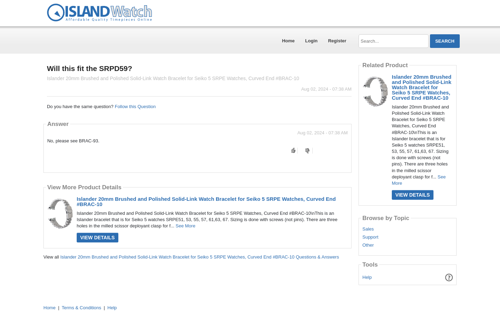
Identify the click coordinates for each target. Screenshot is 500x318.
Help (367, 277)
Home (288, 40)
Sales (368, 229)
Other (368, 245)
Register (337, 40)
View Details (97, 237)
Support (370, 237)
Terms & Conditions (81, 307)
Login (311, 40)
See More (185, 225)
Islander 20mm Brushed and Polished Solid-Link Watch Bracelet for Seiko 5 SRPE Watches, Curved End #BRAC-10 (206, 201)
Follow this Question (135, 106)
